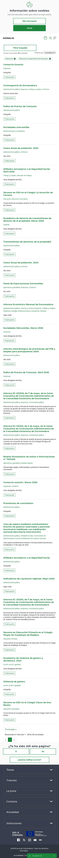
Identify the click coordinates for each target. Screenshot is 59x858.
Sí (16, 751)
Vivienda (6, 225)
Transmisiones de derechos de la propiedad (27, 242)
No (43, 751)
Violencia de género (14, 682)
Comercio (32, 287)
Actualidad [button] (12, 812)
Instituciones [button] (14, 823)
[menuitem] (18, 839)
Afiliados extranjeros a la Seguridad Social (26, 558)
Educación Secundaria (19, 199)
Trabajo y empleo (35, 89)
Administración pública (11, 89)
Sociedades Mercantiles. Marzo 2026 (23, 328)
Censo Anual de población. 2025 (20, 148)
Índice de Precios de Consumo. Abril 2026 (26, 373)
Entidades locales (27, 536)
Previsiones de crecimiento (18, 503)
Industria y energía (10, 311)
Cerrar (29, 28)
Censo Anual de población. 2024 (20, 263)
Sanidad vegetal (27, 463)
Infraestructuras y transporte (14, 131)
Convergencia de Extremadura (20, 86)
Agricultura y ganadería (11, 287)
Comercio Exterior (13, 65)
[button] (45, 38)
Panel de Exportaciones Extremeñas (23, 284)
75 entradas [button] (11, 729)
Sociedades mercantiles (16, 127)
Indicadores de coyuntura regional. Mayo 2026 (28, 579)
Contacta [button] (11, 801)
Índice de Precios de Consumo (20, 106)
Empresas (7, 68)
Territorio (45, 89)
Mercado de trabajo (24, 175)
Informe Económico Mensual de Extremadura (28, 305)
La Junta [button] (11, 791)
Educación (7, 199)
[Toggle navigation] (17, 38)
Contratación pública (36, 402)
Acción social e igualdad (12, 664)
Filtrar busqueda (20, 48)
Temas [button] (10, 769)
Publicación (9, 77)
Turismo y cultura (27, 308)
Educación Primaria (10, 639)
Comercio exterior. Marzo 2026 (20, 483)
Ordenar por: (39, 53)
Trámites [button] (11, 780)
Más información (29, 21)
